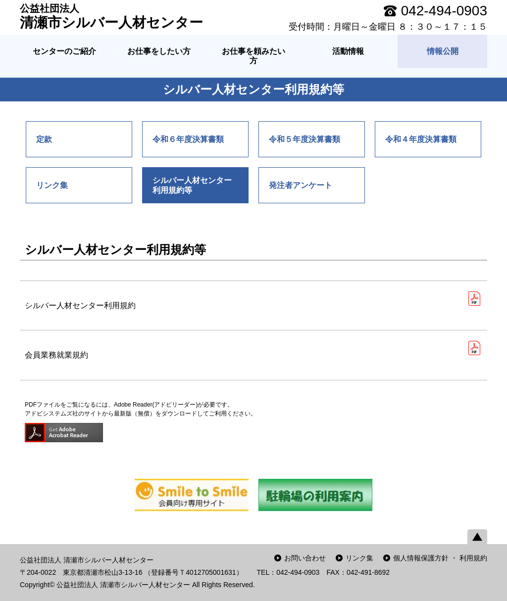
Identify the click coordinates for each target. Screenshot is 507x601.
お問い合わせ (305, 558)
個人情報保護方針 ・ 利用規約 (440, 558)
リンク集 (359, 558)
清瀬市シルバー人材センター (111, 16)
